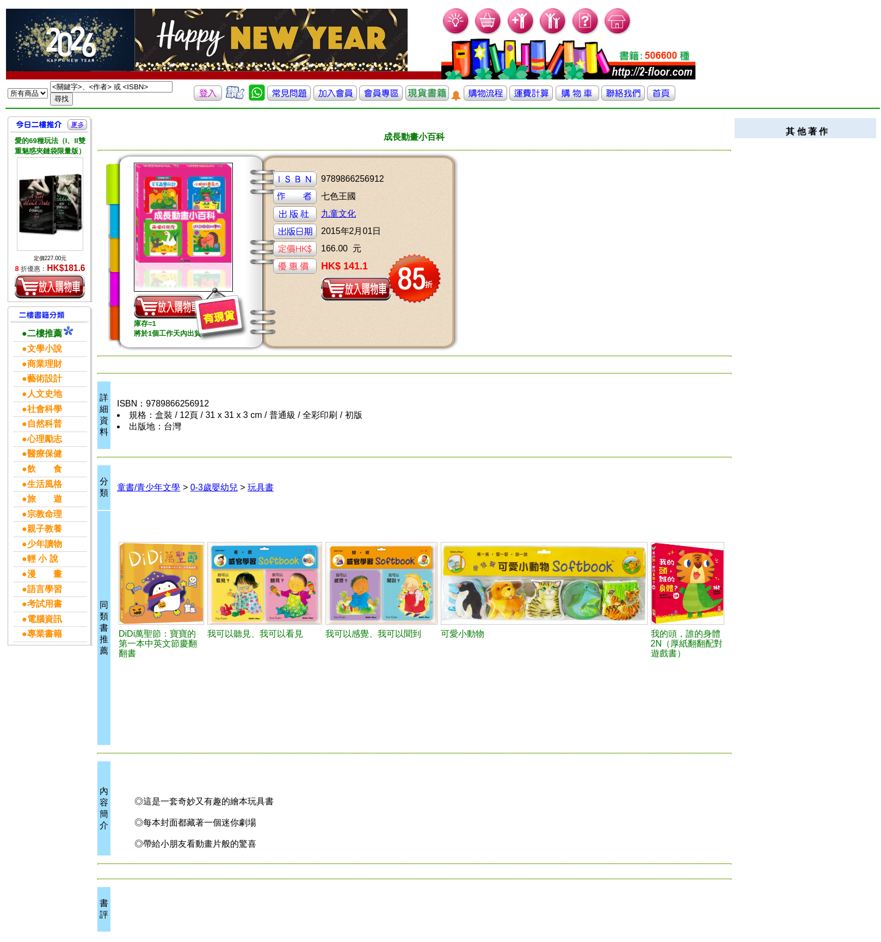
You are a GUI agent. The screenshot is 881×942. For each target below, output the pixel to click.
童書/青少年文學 (148, 487)
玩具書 (261, 487)
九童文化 (338, 213)
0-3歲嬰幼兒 (214, 487)
